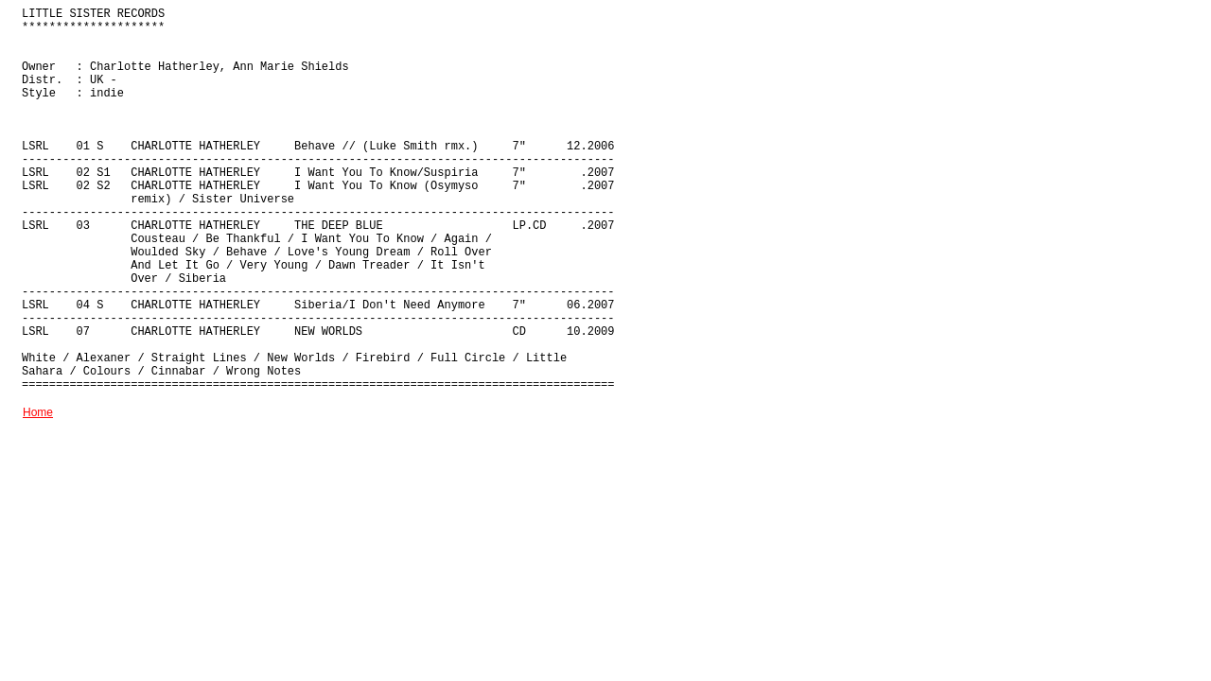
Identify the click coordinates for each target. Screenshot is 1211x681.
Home (38, 412)
